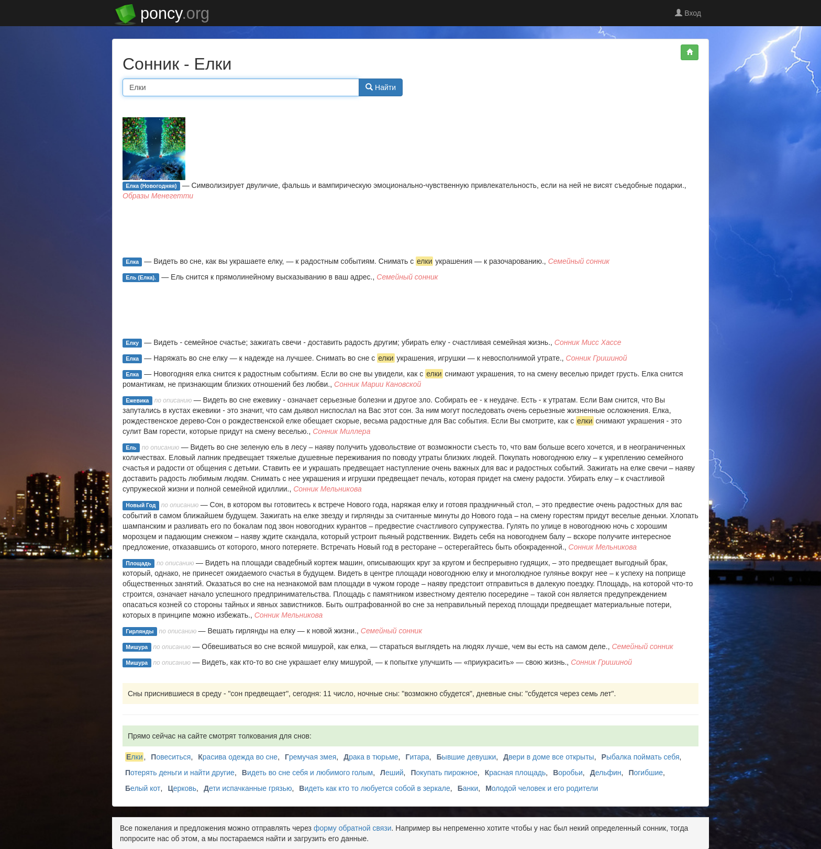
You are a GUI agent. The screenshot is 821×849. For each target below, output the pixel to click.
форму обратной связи (353, 828)
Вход (688, 13)
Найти (380, 87)
